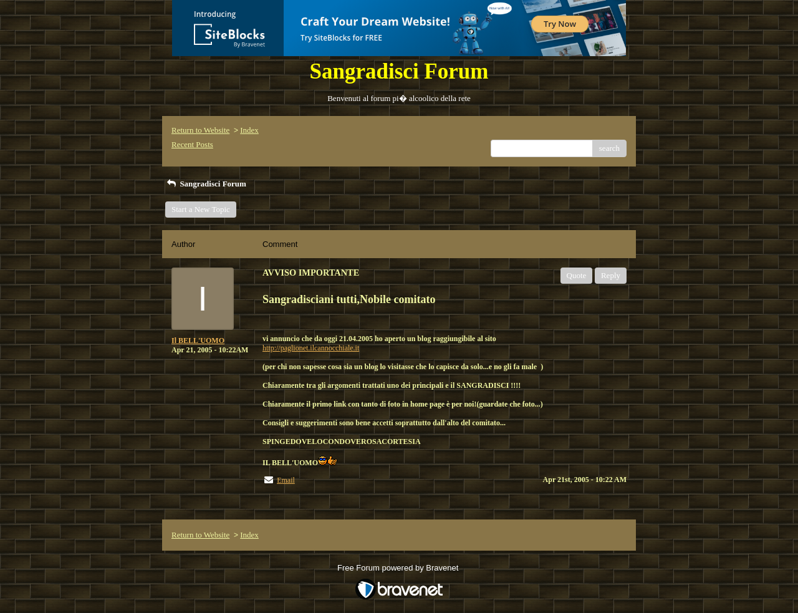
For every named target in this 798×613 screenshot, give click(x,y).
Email (286, 480)
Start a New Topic (200, 209)
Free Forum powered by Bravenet (399, 567)
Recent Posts (192, 144)
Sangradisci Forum (205, 183)
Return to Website (200, 130)
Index (249, 130)
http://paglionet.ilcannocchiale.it (310, 348)
